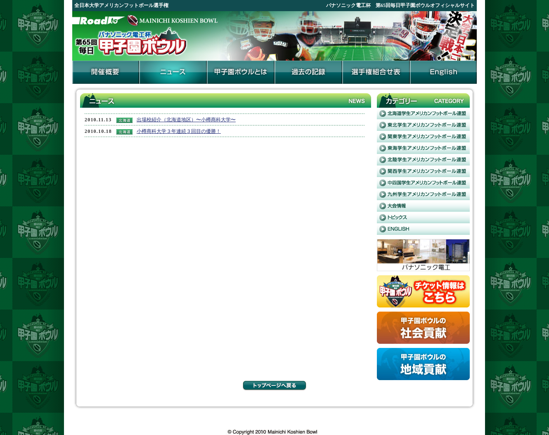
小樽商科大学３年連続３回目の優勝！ (179, 131)
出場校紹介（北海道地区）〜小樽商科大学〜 (186, 120)
